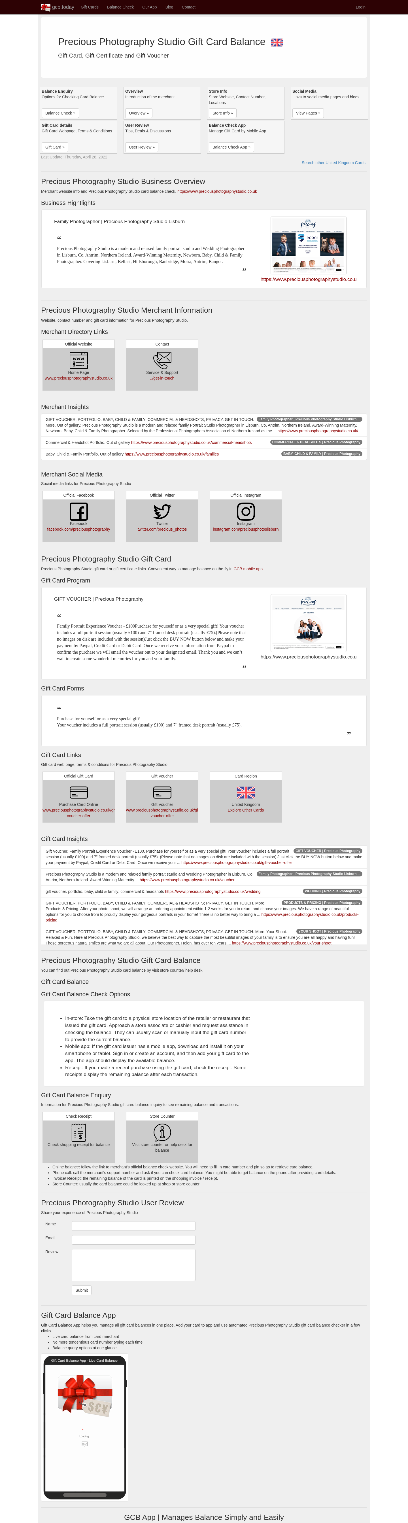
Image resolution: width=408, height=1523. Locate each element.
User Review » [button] (142, 147)
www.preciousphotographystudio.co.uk (78, 378)
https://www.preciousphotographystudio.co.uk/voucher (187, 880)
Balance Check (120, 7)
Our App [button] (149, 7)
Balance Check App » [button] (231, 147)
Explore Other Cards (246, 810)
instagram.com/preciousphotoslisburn (246, 529)
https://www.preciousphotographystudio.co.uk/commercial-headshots (191, 442)
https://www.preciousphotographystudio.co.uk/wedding (213, 891)
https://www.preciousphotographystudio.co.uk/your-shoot (282, 943)
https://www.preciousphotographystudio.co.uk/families (172, 454)
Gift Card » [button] (55, 147)
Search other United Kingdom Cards (334, 162)
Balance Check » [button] (60, 113)
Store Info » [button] (222, 113)
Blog (169, 7)
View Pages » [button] (308, 113)
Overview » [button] (139, 113)
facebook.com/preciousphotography (78, 529)
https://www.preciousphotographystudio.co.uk (217, 191)
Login (361, 7)
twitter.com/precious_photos (162, 529)
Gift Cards (90, 7)
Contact (189, 7)
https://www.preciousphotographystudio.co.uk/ (317, 431)
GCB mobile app (248, 569)
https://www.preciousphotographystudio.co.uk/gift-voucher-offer (236, 862)
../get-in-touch (162, 378)
